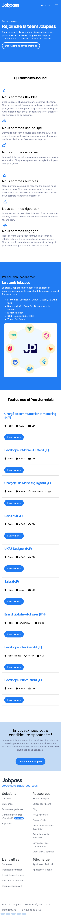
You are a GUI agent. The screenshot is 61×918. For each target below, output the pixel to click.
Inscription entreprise (13, 875)
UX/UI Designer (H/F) (18, 549)
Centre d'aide (39, 820)
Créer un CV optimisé (43, 851)
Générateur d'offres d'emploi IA (13, 816)
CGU (49, 904)
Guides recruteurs (42, 804)
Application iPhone (42, 869)
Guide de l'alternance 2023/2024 (43, 827)
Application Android (43, 864)
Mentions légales (33, 904)
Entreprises (8, 804)
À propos (7, 823)
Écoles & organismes (12, 809)
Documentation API (12, 886)
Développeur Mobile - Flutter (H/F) (26, 450)
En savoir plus (14, 437)
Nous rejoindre (40, 814)
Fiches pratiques (41, 798)
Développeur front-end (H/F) (23, 680)
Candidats (7, 798)
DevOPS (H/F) (13, 516)
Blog (35, 809)
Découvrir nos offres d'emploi (21, 45)
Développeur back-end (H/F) (23, 647)
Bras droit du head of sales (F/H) (24, 614)
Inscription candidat (12, 869)
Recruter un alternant (13, 880)
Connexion (7, 864)
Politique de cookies (31, 909)
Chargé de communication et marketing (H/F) (30, 416)
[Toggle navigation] (57, 5)
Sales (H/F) (11, 581)
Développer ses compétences (41, 845)
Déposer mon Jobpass (30, 761)
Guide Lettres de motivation (41, 836)
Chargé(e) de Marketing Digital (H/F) (27, 483)
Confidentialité (9, 909)
